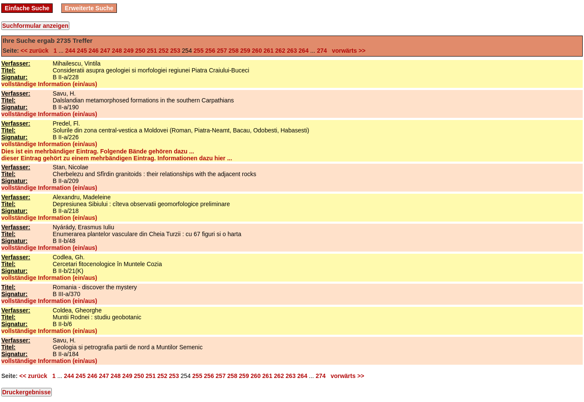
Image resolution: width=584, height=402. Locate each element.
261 (269, 50)
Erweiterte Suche (89, 8)
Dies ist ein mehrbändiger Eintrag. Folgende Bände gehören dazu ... (97, 151)
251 (152, 50)
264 (303, 50)
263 (292, 50)
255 (198, 50)
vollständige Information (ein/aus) (49, 84)
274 (322, 50)
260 (257, 50)
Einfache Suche (27, 8)
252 (163, 50)
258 (233, 50)
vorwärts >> (346, 50)
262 (280, 50)
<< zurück (36, 50)
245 (82, 50)
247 (105, 50)
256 (210, 50)
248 (117, 50)
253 (175, 50)
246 (93, 50)
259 (245, 50)
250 (140, 50)
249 (129, 50)
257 (222, 50)
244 (70, 50)
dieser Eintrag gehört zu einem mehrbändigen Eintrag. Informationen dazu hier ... (116, 158)
